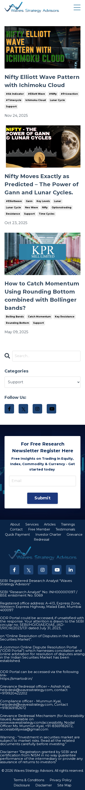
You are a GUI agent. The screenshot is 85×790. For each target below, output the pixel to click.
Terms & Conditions (29, 780)
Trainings (68, 524)
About (15, 524)
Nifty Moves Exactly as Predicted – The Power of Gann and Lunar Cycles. (42, 184)
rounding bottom (17, 323)
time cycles (46, 213)
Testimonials (65, 529)
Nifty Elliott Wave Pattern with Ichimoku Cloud (42, 81)
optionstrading (61, 207)
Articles (50, 524)
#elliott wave (36, 93)
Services (32, 524)
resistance (13, 213)
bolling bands (15, 316)
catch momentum (39, 316)
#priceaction (69, 93)
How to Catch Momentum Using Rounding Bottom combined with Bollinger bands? (42, 295)
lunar (57, 201)
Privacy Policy (61, 780)
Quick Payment (17, 535)
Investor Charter (48, 535)
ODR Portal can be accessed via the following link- (39, 673)
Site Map (64, 785)
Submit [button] (42, 498)
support (11, 106)
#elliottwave (14, 201)
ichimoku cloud (35, 100)
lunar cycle (57, 100)
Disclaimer (43, 785)
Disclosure (22, 785)
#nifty (53, 93)
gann (29, 201)
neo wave (31, 207)
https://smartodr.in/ (16, 678)
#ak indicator (15, 93)
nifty (45, 207)
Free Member (39, 529)
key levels (43, 201)
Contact (16, 529)
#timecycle (13, 100)
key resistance (64, 316)
